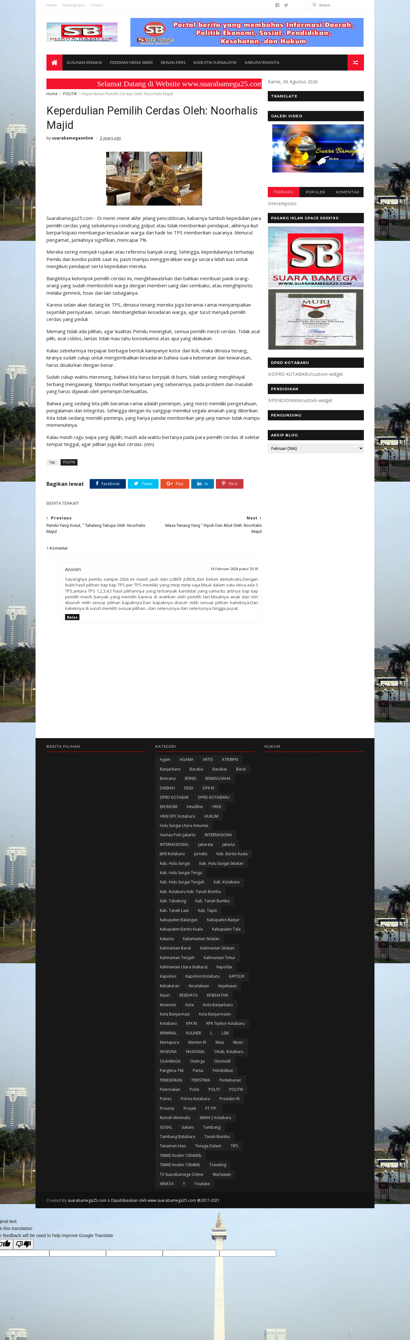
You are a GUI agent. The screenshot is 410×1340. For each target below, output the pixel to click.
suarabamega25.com (87, 1201)
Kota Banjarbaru (218, 1005)
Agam (165, 760)
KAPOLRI (236, 977)
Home (51, 5)
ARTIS (208, 760)
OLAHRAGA (170, 1062)
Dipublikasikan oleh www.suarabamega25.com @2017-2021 (165, 1201)
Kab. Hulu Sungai (175, 864)
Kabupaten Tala (226, 930)
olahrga (197, 1062)
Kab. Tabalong (173, 902)
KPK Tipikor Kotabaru (225, 1024)
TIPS (234, 1147)
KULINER (193, 1034)
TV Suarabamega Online (181, 1175)
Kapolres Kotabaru (202, 977)
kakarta (167, 939)
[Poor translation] (23, 1245)
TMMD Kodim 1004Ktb (180, 1165)
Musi (220, 1043)
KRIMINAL (168, 1034)
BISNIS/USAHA (218, 779)
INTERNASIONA (218, 836)
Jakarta (228, 845)
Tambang (211, 1128)
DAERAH (167, 788)
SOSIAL (166, 1128)
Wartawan (222, 1175)
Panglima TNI (172, 1071)
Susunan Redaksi (84, 63)
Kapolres (168, 977)
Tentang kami (73, 5)
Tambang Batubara (177, 1137)
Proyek (190, 1109)
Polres (165, 1099)
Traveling (217, 1165)
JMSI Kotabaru (172, 854)
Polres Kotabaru (195, 1099)
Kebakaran (169, 987)
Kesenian (168, 1005)
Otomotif (222, 1062)
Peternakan (170, 1090)
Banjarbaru (170, 770)
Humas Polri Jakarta (177, 836)
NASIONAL (195, 1052)
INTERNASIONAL (174, 845)
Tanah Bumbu (217, 1137)
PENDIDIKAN (171, 1081)
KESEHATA (188, 996)
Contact (96, 5)
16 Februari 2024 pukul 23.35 (230, 570)
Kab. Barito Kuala (232, 854)
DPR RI (208, 788)
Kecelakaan (199, 987)
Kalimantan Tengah (177, 958)
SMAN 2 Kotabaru (215, 1118)
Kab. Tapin (207, 911)
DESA (188, 788)
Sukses (188, 1128)
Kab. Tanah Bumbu (212, 902)
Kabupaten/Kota (262, 63)
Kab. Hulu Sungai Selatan (221, 864)
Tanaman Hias (173, 1147)
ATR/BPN (230, 760)
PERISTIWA (201, 1081)
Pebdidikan (223, 1071)
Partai (198, 1071)
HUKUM (211, 817)
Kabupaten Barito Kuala (181, 930)
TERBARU (283, 192)
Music (238, 1043)
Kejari (165, 996)
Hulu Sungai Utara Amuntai (184, 826)
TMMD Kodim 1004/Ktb (180, 1156)
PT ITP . (211, 1109)
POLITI (214, 1090)
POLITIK (70, 94)
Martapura (169, 1043)
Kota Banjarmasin (215, 1015)
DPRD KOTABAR (174, 798)
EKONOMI (168, 807)
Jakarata (205, 845)
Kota (189, 1005)
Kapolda (224, 968)
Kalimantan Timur (219, 958)
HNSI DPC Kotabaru (177, 817)
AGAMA (186, 760)
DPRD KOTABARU (214, 798)
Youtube (202, 1184)
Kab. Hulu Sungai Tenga (181, 873)
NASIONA (168, 1052)
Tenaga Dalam (208, 1147)
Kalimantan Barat (175, 949)
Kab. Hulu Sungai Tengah (182, 883)
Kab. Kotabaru (227, 883)
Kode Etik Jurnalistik (215, 63)
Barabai (219, 770)
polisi (194, 1090)
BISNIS (190, 779)
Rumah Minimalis (175, 1118)
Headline (195, 807)
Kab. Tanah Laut (174, 911)
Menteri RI (197, 1043)
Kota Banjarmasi (175, 1015)
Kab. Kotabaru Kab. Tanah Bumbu (190, 892)
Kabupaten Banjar (223, 920)
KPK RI (191, 1024)
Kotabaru (168, 1024)
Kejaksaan (227, 987)
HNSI (216, 807)
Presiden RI (229, 1099)
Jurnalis (200, 854)
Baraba (196, 770)
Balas (72, 618)
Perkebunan (230, 1081)
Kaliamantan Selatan (201, 939)
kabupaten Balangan (179, 920)
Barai (241, 770)
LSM (225, 1034)
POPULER (315, 192)
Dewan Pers (173, 63)
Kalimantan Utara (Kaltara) (183, 968)
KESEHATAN (217, 996)
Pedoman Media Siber (131, 63)
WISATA (167, 1184)
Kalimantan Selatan (217, 949)
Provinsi (167, 1109)
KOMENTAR (347, 192)
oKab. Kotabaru (228, 1052)
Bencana (168, 779)
